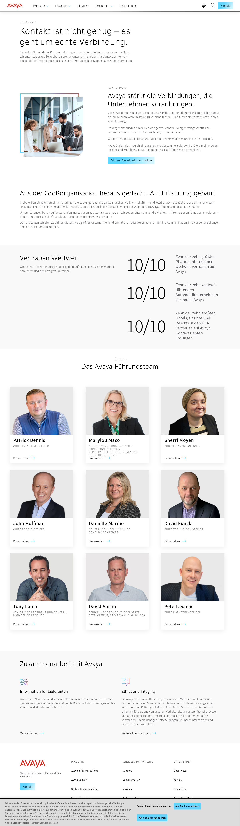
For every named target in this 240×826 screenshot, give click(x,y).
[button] (213, 5)
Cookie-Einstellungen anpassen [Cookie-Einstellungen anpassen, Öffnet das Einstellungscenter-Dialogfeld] (154, 806)
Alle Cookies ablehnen (188, 806)
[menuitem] (41, 5)
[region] (120, 812)
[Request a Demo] (28, 786)
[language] (204, 6)
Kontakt (226, 6)
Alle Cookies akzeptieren (152, 817)
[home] (15, 6)
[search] (213, 5)
